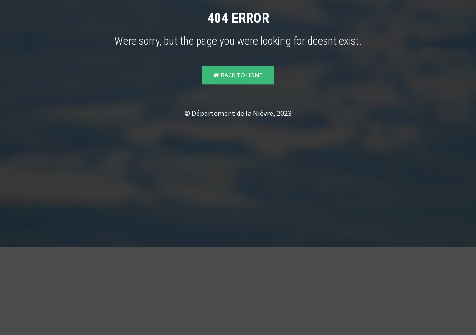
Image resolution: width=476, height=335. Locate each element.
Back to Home (238, 75)
